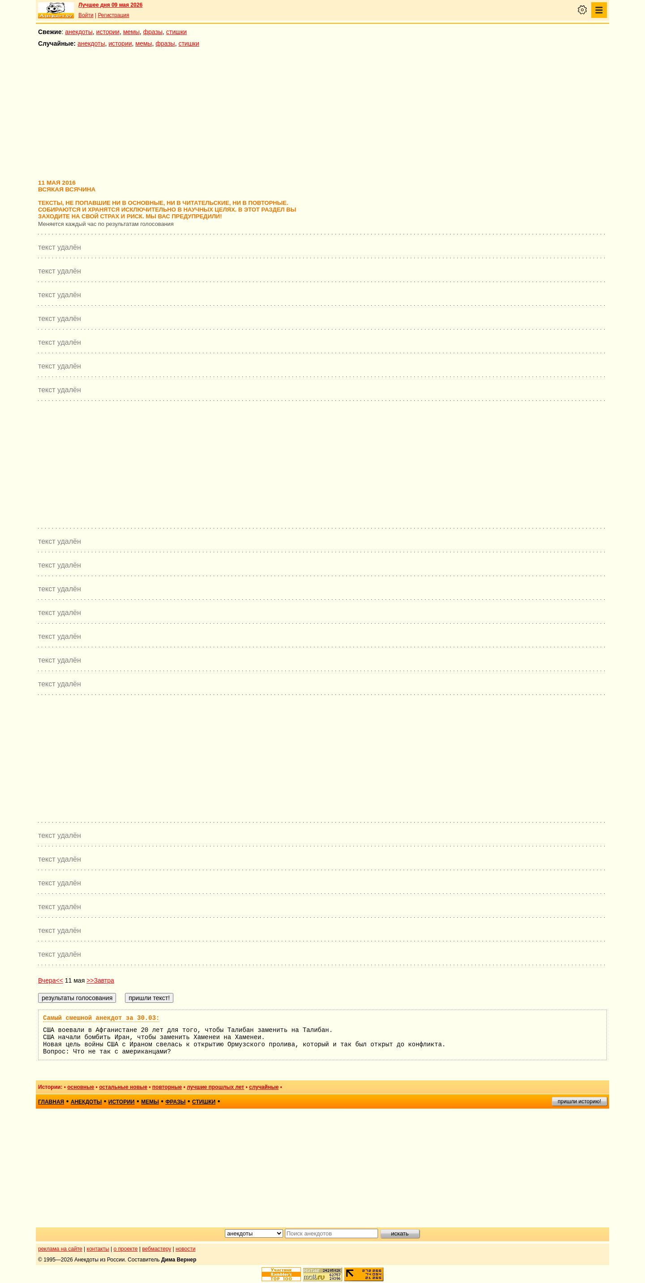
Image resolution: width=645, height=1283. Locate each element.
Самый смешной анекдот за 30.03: (101, 1018)
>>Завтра (100, 980)
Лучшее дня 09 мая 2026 (110, 5)
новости (185, 1249)
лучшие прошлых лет (215, 1087)
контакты (98, 1249)
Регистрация (113, 15)
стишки (176, 31)
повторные (167, 1087)
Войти (86, 15)
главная (51, 1102)
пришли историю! (579, 1101)
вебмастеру (156, 1249)
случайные (264, 1087)
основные (80, 1087)
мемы (131, 31)
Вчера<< (50, 980)
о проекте (126, 1249)
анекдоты (79, 31)
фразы (153, 31)
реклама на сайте (60, 1249)
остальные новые (123, 1087)
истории (108, 31)
